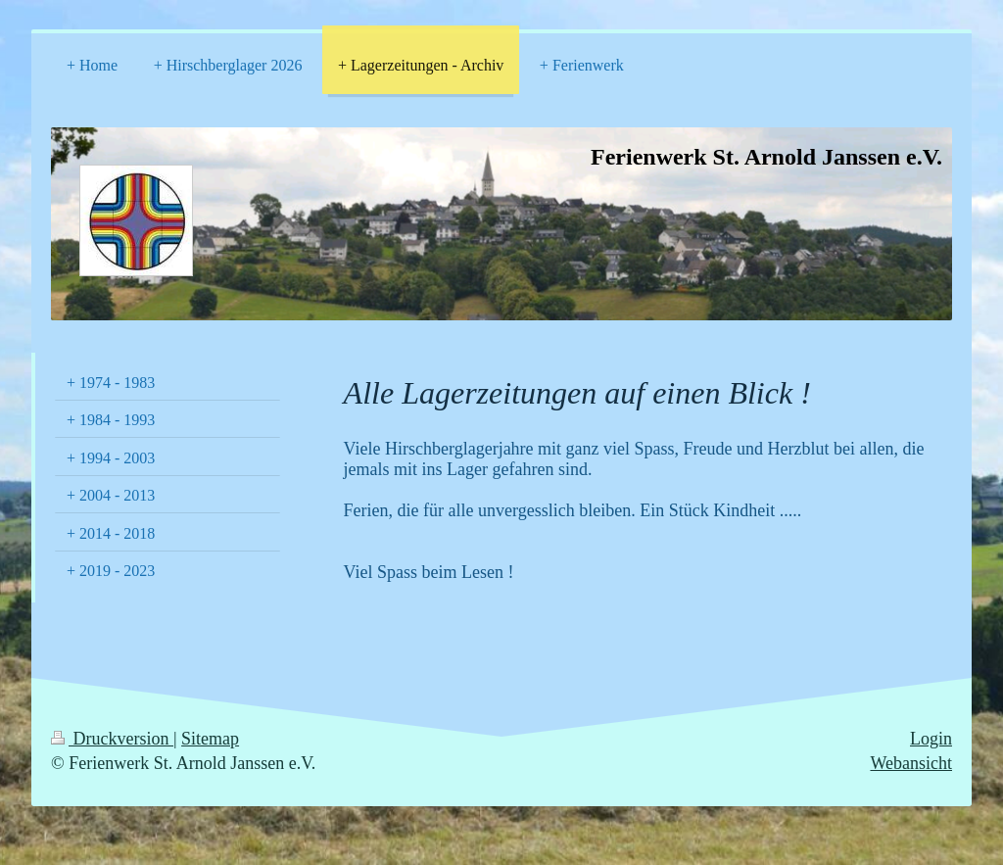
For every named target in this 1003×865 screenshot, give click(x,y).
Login (931, 738)
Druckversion (112, 738)
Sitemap (210, 738)
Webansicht (911, 763)
